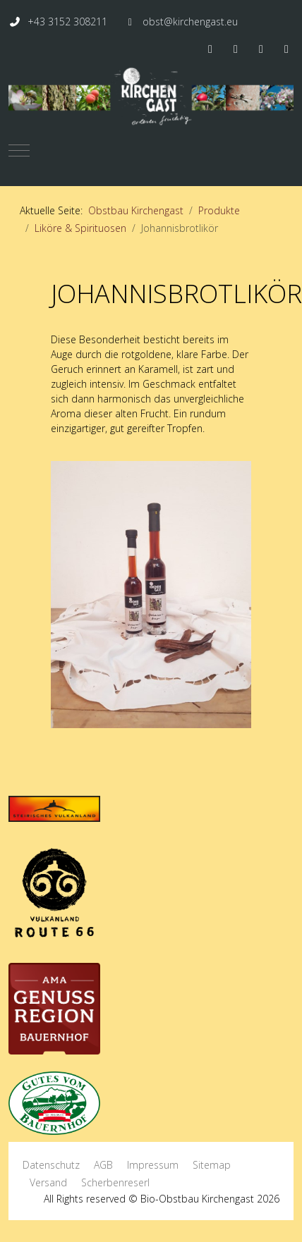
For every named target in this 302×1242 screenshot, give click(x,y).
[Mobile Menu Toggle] (19, 150)
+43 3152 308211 (67, 21)
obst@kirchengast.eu (190, 21)
